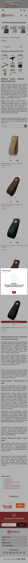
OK (14, 292)
